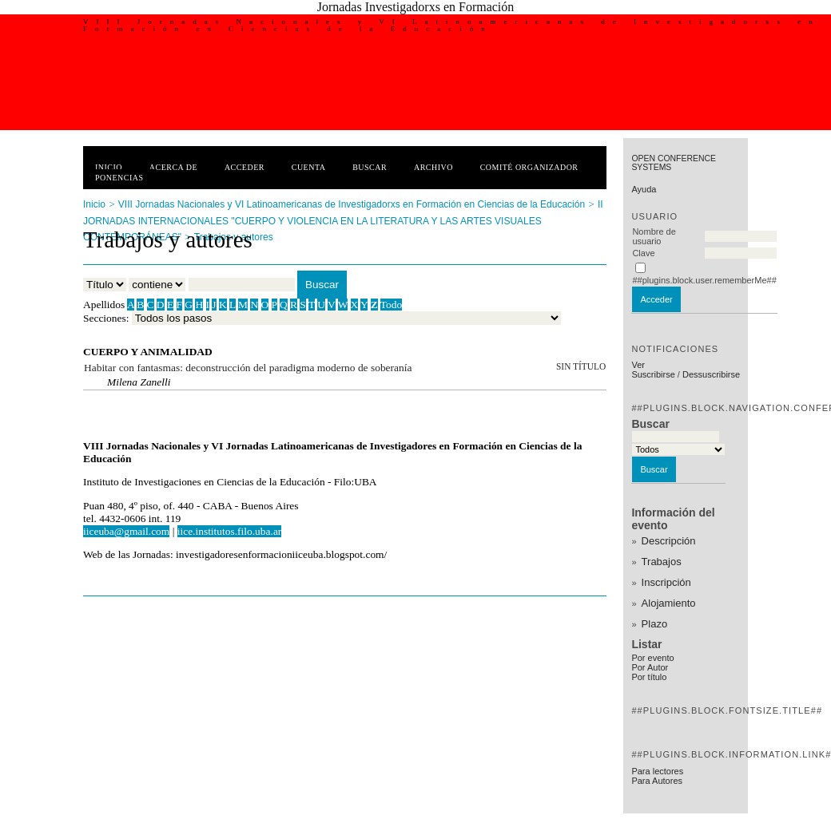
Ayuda (643, 189)
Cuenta (309, 167)
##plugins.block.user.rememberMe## (704, 280)
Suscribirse (652, 374)
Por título (648, 677)
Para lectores (657, 771)
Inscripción (666, 582)
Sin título (581, 366)
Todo (391, 305)
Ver (638, 365)
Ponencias (119, 177)
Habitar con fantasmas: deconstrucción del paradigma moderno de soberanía (248, 368)
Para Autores (656, 780)
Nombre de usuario (653, 236)
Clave (643, 253)
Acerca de (173, 167)
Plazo (655, 624)
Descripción (669, 541)
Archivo (433, 167)
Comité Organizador (529, 167)
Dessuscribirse (711, 374)
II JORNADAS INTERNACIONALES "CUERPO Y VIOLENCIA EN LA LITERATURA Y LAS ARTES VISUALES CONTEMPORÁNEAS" (343, 220)
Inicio (108, 167)
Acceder (244, 167)
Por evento (652, 658)
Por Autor (649, 667)
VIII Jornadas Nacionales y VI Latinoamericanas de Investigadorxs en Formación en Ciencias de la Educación (351, 204)
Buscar (369, 167)
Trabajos (662, 562)
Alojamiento (669, 603)
